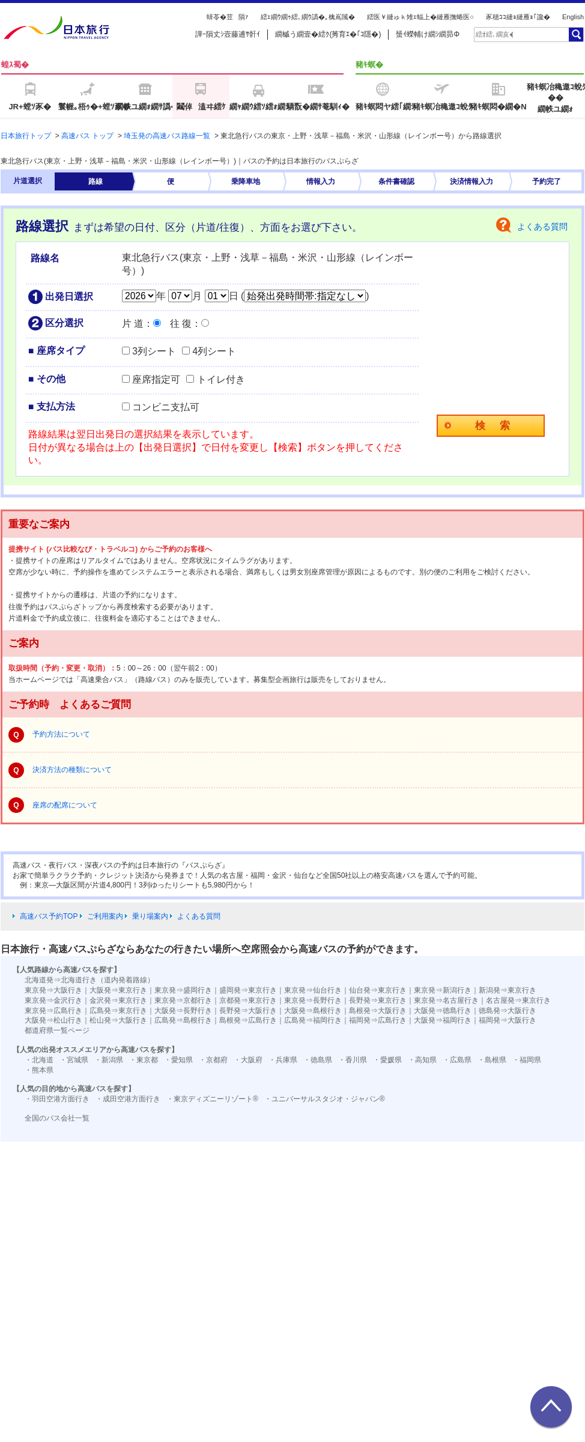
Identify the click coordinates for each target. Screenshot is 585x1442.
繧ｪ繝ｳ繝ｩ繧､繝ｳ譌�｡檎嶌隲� (308, 16)
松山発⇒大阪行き (118, 1020)
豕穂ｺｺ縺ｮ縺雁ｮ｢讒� (518, 16)
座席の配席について (64, 805)
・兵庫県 (282, 1060)
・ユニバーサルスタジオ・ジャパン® (324, 1099)
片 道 (133, 323)
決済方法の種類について (72, 769)
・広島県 (457, 1060)
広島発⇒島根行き (183, 1020)
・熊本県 (39, 1070)
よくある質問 (542, 226)
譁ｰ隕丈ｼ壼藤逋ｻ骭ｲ (227, 34)
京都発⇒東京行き (248, 1000)
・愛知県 (178, 1060)
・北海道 (39, 1060)
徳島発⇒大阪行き (507, 1010)
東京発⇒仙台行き (313, 990)
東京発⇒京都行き (183, 1000)
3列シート (154, 351)
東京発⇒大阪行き (53, 990)
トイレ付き (221, 379)
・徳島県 (317, 1060)
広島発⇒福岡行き (313, 1020)
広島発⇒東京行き (118, 1010)
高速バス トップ (87, 136)
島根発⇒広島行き (248, 1020)
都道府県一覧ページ (57, 1030)
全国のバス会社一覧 (57, 1118)
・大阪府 (248, 1060)
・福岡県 (526, 1060)
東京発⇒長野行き (313, 1000)
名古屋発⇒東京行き (518, 1000)
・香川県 (352, 1060)
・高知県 (422, 1060)
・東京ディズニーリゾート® (212, 1099)
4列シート (214, 351)
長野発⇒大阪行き (248, 1010)
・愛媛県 (387, 1060)
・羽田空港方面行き (57, 1099)
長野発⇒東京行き (378, 1000)
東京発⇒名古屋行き (446, 1000)
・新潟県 (108, 1060)
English (573, 16)
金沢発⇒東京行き (118, 1000)
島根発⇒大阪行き (378, 1010)
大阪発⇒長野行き (183, 1010)
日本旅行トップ (26, 136)
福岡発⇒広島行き (378, 1020)
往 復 (181, 323)
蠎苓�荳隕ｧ (228, 16)
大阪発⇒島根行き (313, 1010)
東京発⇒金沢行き (53, 1000)
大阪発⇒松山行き (53, 1020)
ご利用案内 (105, 916)
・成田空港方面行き (127, 1099)
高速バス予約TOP (48, 916)
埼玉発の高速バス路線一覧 (167, 136)
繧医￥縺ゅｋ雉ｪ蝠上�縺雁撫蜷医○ (420, 16)
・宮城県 (73, 1060)
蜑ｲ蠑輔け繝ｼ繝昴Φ (427, 34)
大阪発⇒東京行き (118, 990)
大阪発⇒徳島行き (442, 1010)
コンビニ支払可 (165, 407)
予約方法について (61, 734)
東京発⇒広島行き (53, 1010)
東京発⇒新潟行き (442, 990)
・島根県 (491, 1060)
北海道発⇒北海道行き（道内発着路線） (89, 980)
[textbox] (494, 34)
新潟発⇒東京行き (507, 990)
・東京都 (143, 1060)
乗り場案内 (150, 916)
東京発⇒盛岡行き (183, 990)
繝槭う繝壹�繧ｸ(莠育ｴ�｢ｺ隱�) (328, 34)
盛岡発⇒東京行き (248, 990)
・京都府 (213, 1060)
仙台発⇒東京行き (378, 990)
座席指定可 (156, 379)
